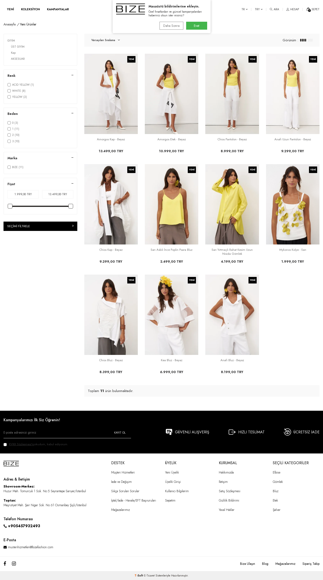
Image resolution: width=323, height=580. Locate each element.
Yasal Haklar (226, 509)
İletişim (223, 481)
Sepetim (170, 500)
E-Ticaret (149, 575)
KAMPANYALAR (58, 9)
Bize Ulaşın (247, 563)
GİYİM (11, 41)
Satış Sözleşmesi (229, 491)
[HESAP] (292, 9)
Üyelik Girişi (173, 481)
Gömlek (278, 481)
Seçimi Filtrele (40, 226)
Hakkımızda (226, 472)
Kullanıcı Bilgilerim (177, 491)
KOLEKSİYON (30, 9)
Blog (265, 563)
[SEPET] (312, 9)
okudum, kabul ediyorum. (36, 444)
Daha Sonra (171, 25)
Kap (13, 53)
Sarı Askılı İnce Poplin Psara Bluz (171, 250)
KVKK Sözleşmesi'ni (21, 444)
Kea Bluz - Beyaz (171, 360)
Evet (196, 25)
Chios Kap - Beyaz (111, 250)
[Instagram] (14, 564)
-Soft (139, 575)
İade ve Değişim (121, 481)
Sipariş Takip (310, 563)
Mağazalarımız (120, 509)
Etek (275, 500)
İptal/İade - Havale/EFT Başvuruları (133, 500)
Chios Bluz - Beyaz (111, 360)
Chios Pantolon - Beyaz (232, 139)
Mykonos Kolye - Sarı (292, 250)
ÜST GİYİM (18, 47)
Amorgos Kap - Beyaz (111, 139)
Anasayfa (10, 24)
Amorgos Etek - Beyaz (171, 139)
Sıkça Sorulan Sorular (125, 491)
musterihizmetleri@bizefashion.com (30, 547)
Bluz (275, 491)
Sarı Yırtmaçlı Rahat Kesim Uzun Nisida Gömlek (232, 252)
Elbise (276, 472)
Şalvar (276, 509)
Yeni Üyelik (172, 472)
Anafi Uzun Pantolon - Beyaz (292, 139)
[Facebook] (5, 564)
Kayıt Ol (119, 433)
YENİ (10, 9)
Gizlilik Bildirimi (229, 500)
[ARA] (274, 9)
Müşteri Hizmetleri (123, 472)
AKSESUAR (18, 59)
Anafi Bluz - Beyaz (232, 360)
